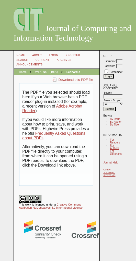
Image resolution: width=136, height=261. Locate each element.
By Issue (115, 119)
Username (110, 61)
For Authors (114, 147)
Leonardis (73, 71)
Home (20, 55)
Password (109, 66)
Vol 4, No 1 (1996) (46, 71)
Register (72, 55)
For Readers (115, 141)
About (37, 55)
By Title (114, 124)
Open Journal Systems (109, 172)
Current (42, 60)
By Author (115, 121)
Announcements (29, 64)
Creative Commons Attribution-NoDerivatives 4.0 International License (51, 206)
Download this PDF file (75, 80)
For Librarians (116, 152)
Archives (64, 60)
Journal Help (110, 162)
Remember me (118, 72)
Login (53, 55)
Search (22, 60)
